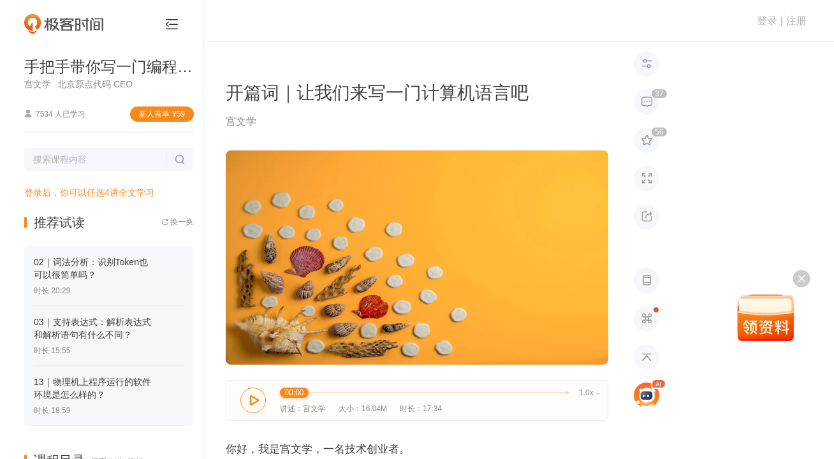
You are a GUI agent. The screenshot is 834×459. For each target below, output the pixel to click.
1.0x (589, 392)
